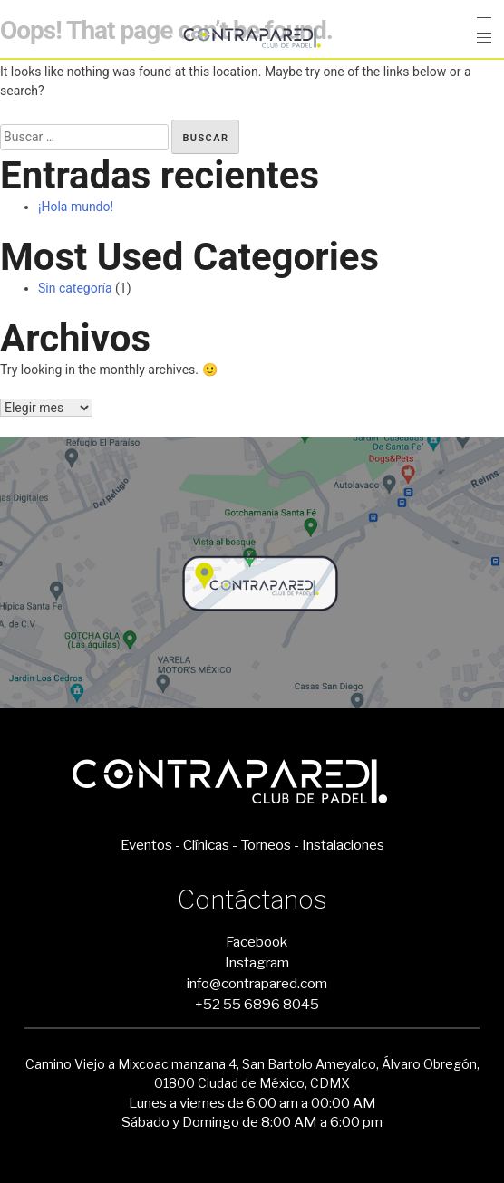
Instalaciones (343, 844)
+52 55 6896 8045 (257, 1004)
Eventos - (150, 844)
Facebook (256, 941)
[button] (483, 38)
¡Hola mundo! (75, 206)
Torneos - (269, 844)
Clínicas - (210, 844)
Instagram (257, 962)
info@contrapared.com (257, 983)
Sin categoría (75, 288)
